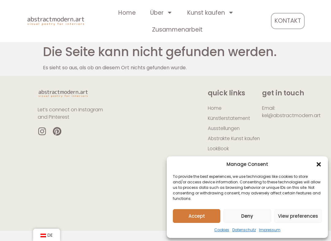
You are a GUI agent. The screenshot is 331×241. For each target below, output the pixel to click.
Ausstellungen (224, 128)
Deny (247, 216)
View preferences (298, 216)
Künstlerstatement (230, 118)
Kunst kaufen (210, 12)
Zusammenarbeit (177, 29)
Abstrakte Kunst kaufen (226, 143)
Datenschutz (244, 229)
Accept (196, 216)
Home (127, 13)
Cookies (221, 229)
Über (161, 12)
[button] (319, 164)
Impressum (269, 229)
